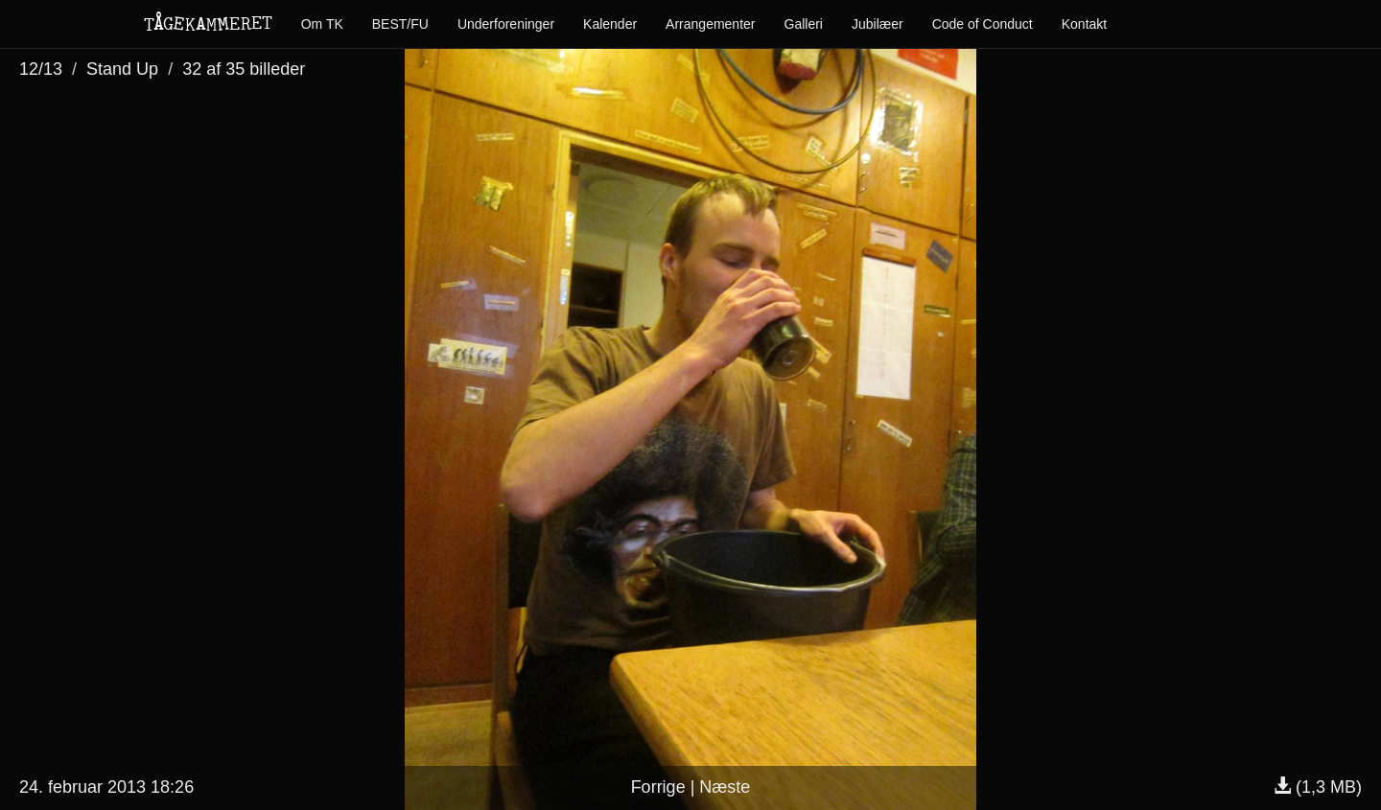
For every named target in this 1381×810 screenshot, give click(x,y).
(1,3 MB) (1318, 787)
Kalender (610, 24)
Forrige (658, 787)
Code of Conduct (982, 24)
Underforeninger (505, 24)
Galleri (803, 24)
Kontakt (1084, 24)
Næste (724, 787)
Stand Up (122, 69)
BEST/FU (400, 24)
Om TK (322, 24)
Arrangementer (710, 24)
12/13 (40, 69)
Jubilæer (877, 24)
